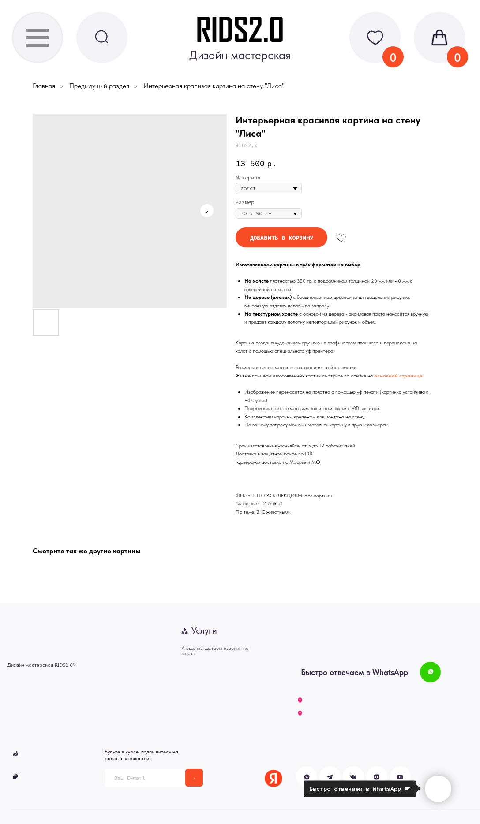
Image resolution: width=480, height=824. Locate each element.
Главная (44, 86)
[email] (145, 778)
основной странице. (399, 376)
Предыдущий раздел (99, 86)
